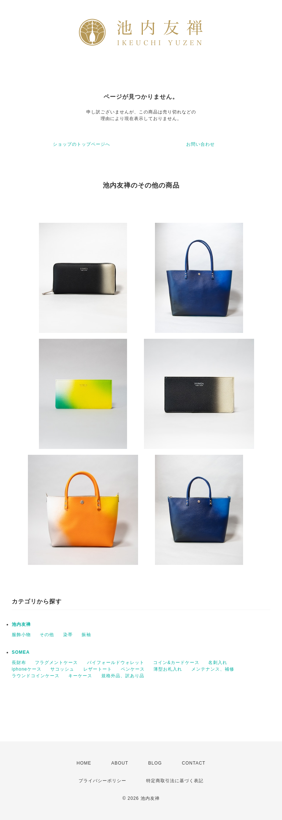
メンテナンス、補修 (212, 669)
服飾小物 (21, 634)
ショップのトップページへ (81, 144)
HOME (84, 763)
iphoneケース (26, 669)
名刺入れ (217, 662)
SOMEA (21, 652)
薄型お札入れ (167, 669)
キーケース (80, 675)
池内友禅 (21, 624)
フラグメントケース (56, 662)
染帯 (68, 634)
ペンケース (133, 669)
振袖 (86, 634)
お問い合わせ (200, 144)
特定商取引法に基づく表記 (174, 780)
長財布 (19, 662)
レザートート (97, 669)
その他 (47, 634)
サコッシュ (62, 669)
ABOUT (119, 763)
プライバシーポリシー (102, 780)
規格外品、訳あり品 (122, 675)
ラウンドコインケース (35, 675)
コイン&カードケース (176, 662)
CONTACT (193, 763)
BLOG (155, 763)
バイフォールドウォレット (115, 662)
